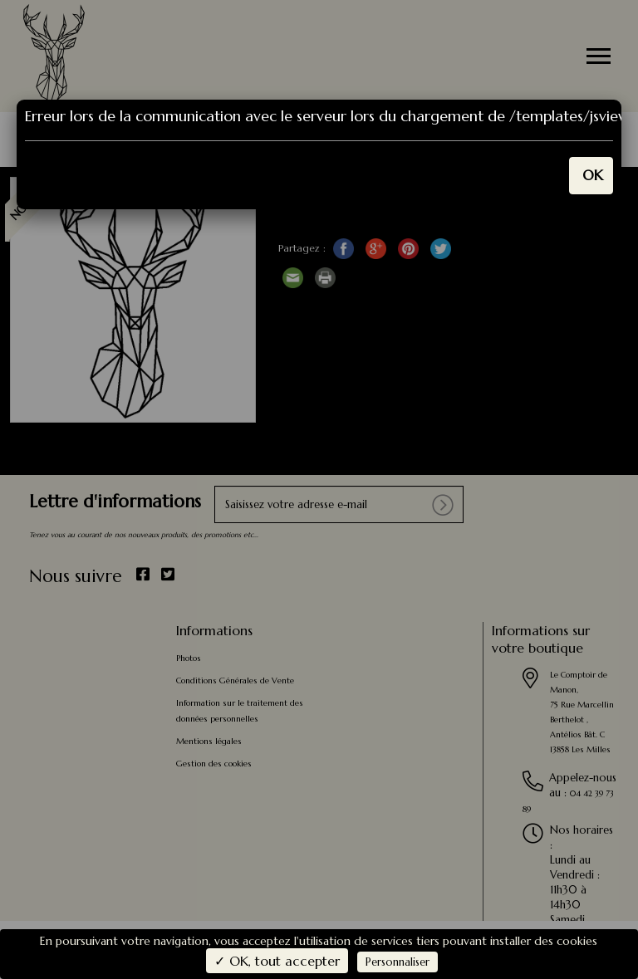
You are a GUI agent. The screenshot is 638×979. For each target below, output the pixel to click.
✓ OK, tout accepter (277, 960)
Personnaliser (397, 962)
